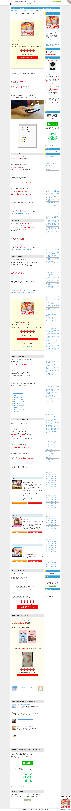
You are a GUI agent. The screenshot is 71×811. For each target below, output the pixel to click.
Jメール (47, 173)
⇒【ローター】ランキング (18, 393)
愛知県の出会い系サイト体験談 (51, 516)
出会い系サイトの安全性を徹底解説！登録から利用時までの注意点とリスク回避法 (52, 217)
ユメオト (47, 446)
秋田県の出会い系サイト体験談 (51, 478)
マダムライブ (25, 141)
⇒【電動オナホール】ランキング (19, 401)
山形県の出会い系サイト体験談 (51, 480)
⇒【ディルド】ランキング (18, 403)
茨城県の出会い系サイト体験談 (51, 484)
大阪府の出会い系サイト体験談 (51, 524)
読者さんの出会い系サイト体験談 (50, 451)
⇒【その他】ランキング (17, 411)
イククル (47, 167)
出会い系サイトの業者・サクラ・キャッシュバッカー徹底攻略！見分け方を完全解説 (52, 213)
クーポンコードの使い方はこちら (27, 65)
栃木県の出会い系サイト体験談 (51, 486)
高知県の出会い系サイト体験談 (51, 549)
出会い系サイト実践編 (48, 239)
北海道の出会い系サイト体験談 (51, 470)
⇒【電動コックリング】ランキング (19, 399)
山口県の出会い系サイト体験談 (51, 541)
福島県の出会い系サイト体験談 (51, 482)
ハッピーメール (48, 161)
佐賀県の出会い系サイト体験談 (51, 553)
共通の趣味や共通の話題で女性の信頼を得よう (24, 704)
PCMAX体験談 (48, 457)
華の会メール (48, 169)
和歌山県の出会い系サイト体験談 (51, 530)
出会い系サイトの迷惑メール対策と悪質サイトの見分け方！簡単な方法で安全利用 (52, 224)
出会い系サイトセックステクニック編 (51, 340)
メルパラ (47, 175)
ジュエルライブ (25, 139)
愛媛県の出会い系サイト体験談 (51, 547)
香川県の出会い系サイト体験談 (51, 545)
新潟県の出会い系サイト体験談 (51, 499)
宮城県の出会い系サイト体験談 (51, 476)
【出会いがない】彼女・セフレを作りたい (51, 449)
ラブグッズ (31, 8)
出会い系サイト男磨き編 (49, 414)
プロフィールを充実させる (26, 127)
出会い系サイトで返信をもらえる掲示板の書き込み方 (25, 719)
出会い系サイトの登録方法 (49, 156)
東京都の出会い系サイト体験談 (51, 495)
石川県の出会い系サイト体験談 (51, 503)
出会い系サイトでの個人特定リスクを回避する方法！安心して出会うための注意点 (52, 228)
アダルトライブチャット (50, 444)
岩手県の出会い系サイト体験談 (51, 474)
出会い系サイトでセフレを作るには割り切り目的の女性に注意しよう (27, 711)
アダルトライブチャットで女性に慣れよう (29, 135)
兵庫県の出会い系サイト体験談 (51, 526)
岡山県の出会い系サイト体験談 (51, 537)
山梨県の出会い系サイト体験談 (51, 507)
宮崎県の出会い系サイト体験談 (51, 562)
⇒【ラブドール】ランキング (18, 409)
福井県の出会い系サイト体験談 (51, 505)
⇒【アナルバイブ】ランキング (18, 405)
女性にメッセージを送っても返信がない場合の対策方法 (25, 726)
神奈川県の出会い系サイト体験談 (51, 497)
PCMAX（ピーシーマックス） (51, 163)
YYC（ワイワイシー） (50, 171)
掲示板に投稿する (25, 129)
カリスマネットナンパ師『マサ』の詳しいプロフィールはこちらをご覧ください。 (52, 107)
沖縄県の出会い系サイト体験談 (51, 566)
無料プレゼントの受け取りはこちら (27, 675)
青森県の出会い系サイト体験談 (51, 472)
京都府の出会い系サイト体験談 (51, 522)
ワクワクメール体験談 (50, 459)
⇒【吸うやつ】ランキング (18, 395)
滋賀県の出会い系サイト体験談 (51, 520)
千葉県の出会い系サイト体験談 (51, 493)
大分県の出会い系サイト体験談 (51, 560)
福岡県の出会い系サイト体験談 (51, 551)
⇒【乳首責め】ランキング (18, 397)
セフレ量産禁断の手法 (48, 8)
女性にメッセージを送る (26, 131)
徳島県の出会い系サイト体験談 (51, 543)
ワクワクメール (48, 165)
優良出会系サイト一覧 (23, 8)
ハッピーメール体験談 (50, 453)
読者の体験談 (39, 8)
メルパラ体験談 (48, 463)
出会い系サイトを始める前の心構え (52, 240)
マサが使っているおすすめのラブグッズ (28, 133)
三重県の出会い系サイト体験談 (51, 518)
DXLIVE (24, 137)
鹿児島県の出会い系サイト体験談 (51, 564)
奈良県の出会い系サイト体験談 (51, 528)
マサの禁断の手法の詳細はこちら (27, 58)
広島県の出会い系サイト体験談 (51, 539)
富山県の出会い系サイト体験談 (51, 501)
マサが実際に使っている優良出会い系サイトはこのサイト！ (27, 607)
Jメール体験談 (48, 461)
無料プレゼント (15, 8)
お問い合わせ (55, 8)
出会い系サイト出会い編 (49, 312)
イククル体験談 (48, 455)
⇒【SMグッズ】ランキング (18, 407)
